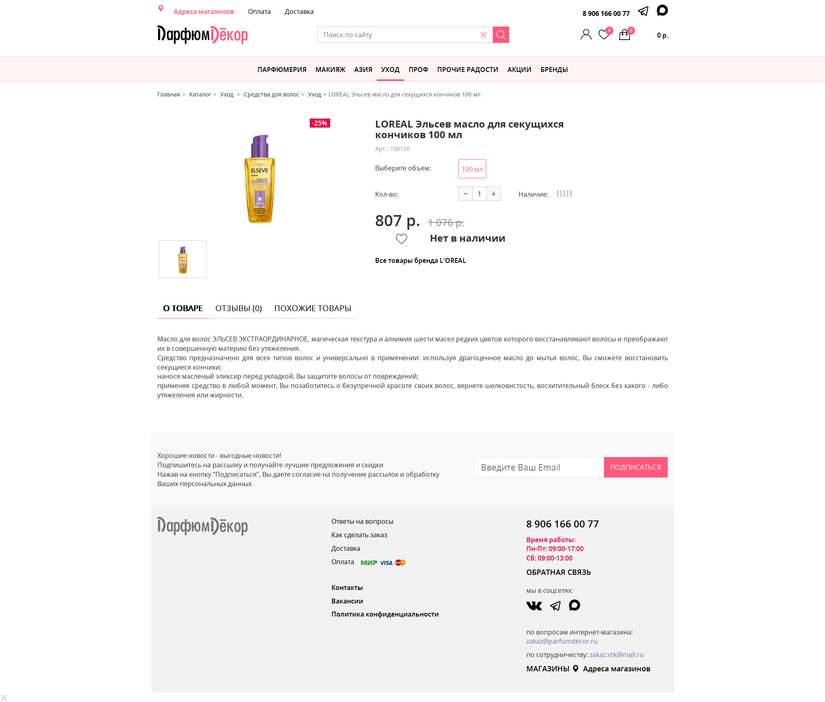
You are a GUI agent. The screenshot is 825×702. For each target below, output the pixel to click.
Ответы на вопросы (362, 521)
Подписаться (636, 467)
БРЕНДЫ (554, 69)
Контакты (347, 587)
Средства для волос (271, 94)
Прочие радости (468, 69)
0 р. (647, 33)
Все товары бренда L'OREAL (420, 260)
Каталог (200, 94)
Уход (390, 69)
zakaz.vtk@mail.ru (617, 654)
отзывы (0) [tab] (238, 308)
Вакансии (347, 601)
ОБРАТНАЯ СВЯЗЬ (558, 572)
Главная (168, 94)
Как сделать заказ (359, 534)
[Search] (501, 35)
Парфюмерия (281, 69)
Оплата (259, 11)
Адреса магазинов (204, 11)
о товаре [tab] (183, 308)
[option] (259, 176)
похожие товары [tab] (312, 308)
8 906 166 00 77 (606, 13)
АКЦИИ (520, 69)
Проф (418, 69)
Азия (363, 69)
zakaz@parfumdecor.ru (562, 641)
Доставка (299, 11)
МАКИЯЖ (330, 69)
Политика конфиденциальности (385, 614)
